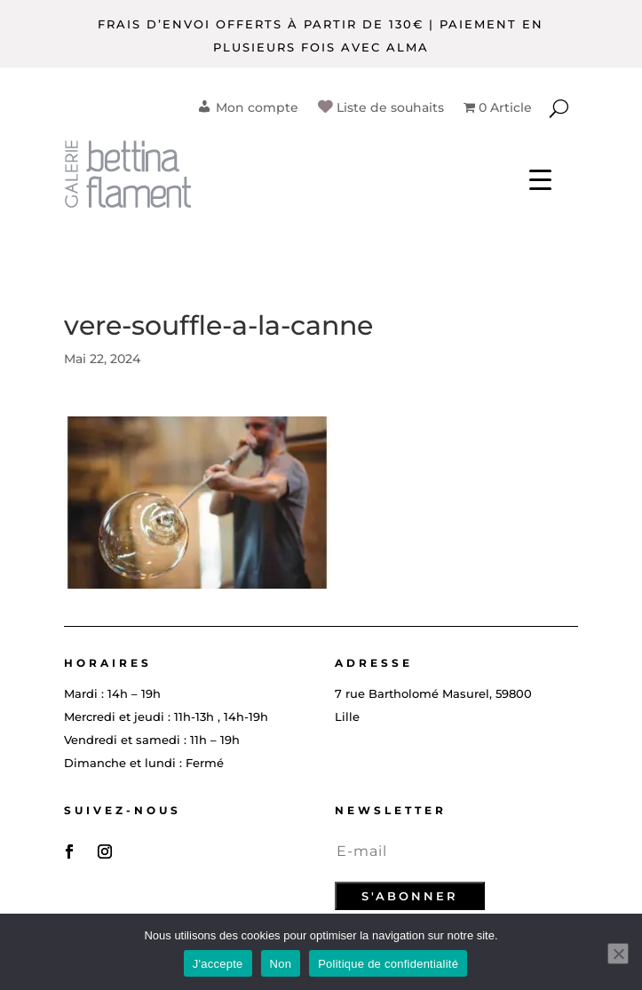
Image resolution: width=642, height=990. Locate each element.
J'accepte (218, 963)
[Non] (618, 953)
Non (281, 963)
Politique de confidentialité (388, 963)
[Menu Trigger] (540, 178)
